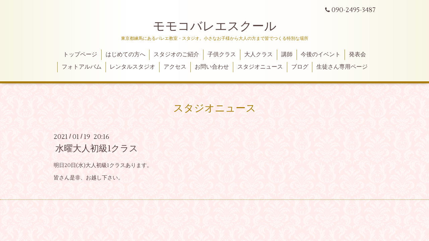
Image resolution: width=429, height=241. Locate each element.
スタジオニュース (260, 67)
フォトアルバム (82, 67)
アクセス (175, 67)
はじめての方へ (125, 54)
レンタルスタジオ (132, 67)
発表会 (357, 54)
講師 (287, 54)
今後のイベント (321, 54)
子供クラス (221, 54)
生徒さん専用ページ (342, 67)
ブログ (299, 67)
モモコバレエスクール (215, 26)
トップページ (80, 54)
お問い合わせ (212, 67)
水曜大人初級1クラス (96, 148)
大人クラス (258, 54)
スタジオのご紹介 (176, 54)
